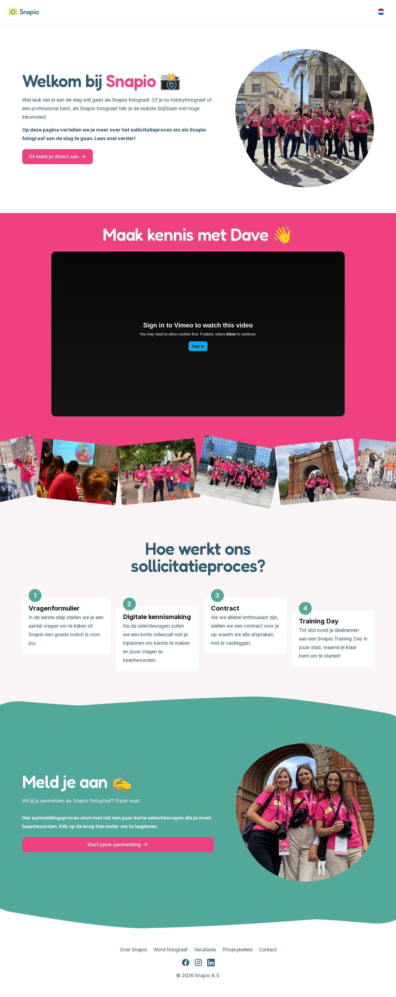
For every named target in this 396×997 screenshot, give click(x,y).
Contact (267, 949)
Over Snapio (133, 949)
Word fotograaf (170, 949)
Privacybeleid (237, 949)
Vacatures (205, 949)
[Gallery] (198, 632)
